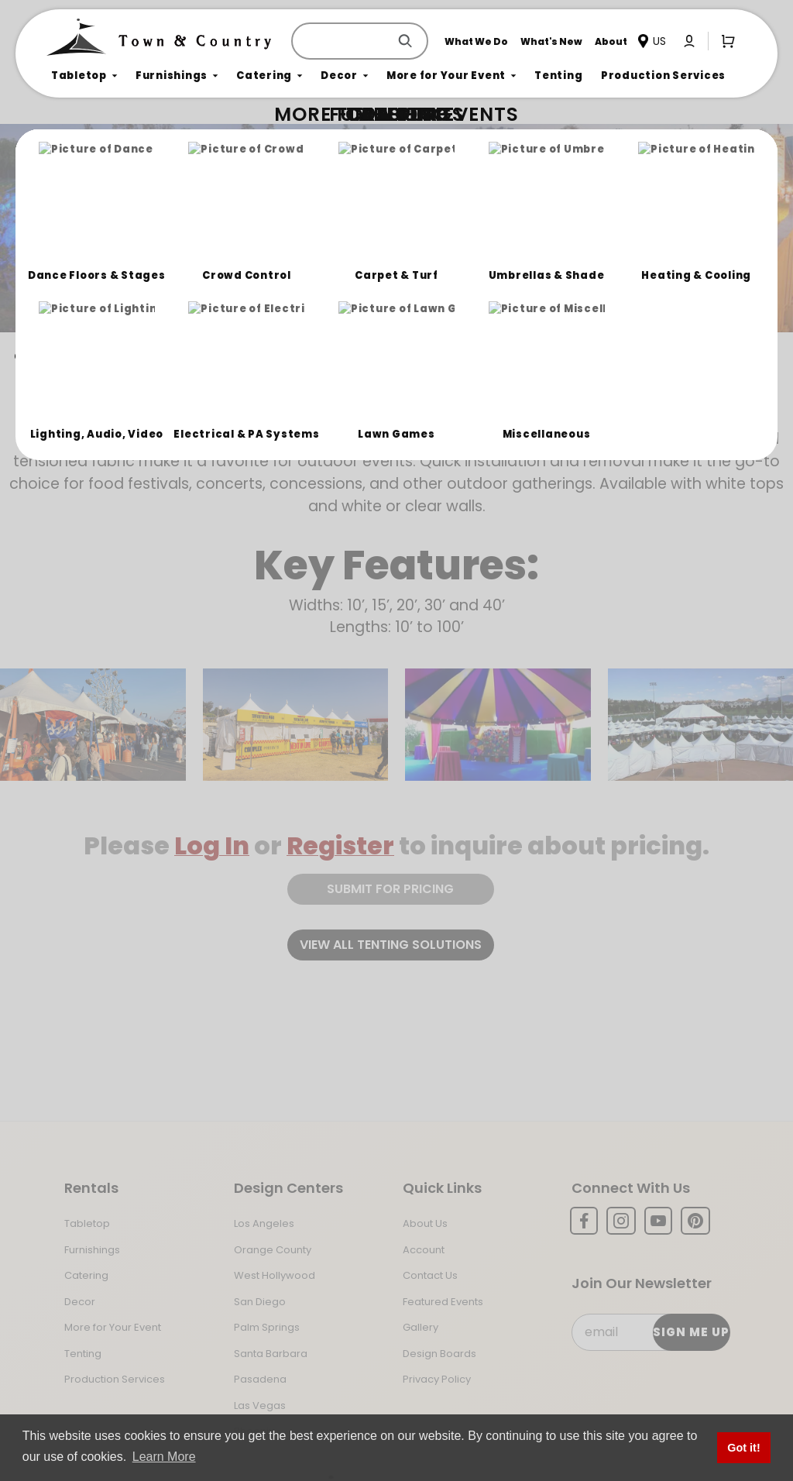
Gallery (420, 1327)
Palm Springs (267, 1327)
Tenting (82, 1353)
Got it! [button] (743, 1447)
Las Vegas (260, 1405)
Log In (211, 845)
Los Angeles (264, 1223)
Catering (86, 1275)
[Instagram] (621, 1220)
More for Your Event (112, 1327)
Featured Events (443, 1301)
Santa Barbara (270, 1353)
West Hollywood (274, 1275)
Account (424, 1249)
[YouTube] (658, 1220)
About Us (425, 1223)
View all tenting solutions (391, 945)
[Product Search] (343, 41)
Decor (79, 1301)
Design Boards (439, 1353)
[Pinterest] (695, 1220)
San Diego (260, 1301)
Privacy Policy (437, 1379)
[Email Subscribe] (650, 1332)
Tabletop (87, 1223)
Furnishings (92, 1249)
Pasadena (260, 1379)
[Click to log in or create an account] (689, 41)
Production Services (114, 1379)
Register (340, 845)
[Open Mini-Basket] (725, 40)
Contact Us (430, 1275)
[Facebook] (584, 1220)
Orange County (272, 1249)
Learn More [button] (164, 1456)
